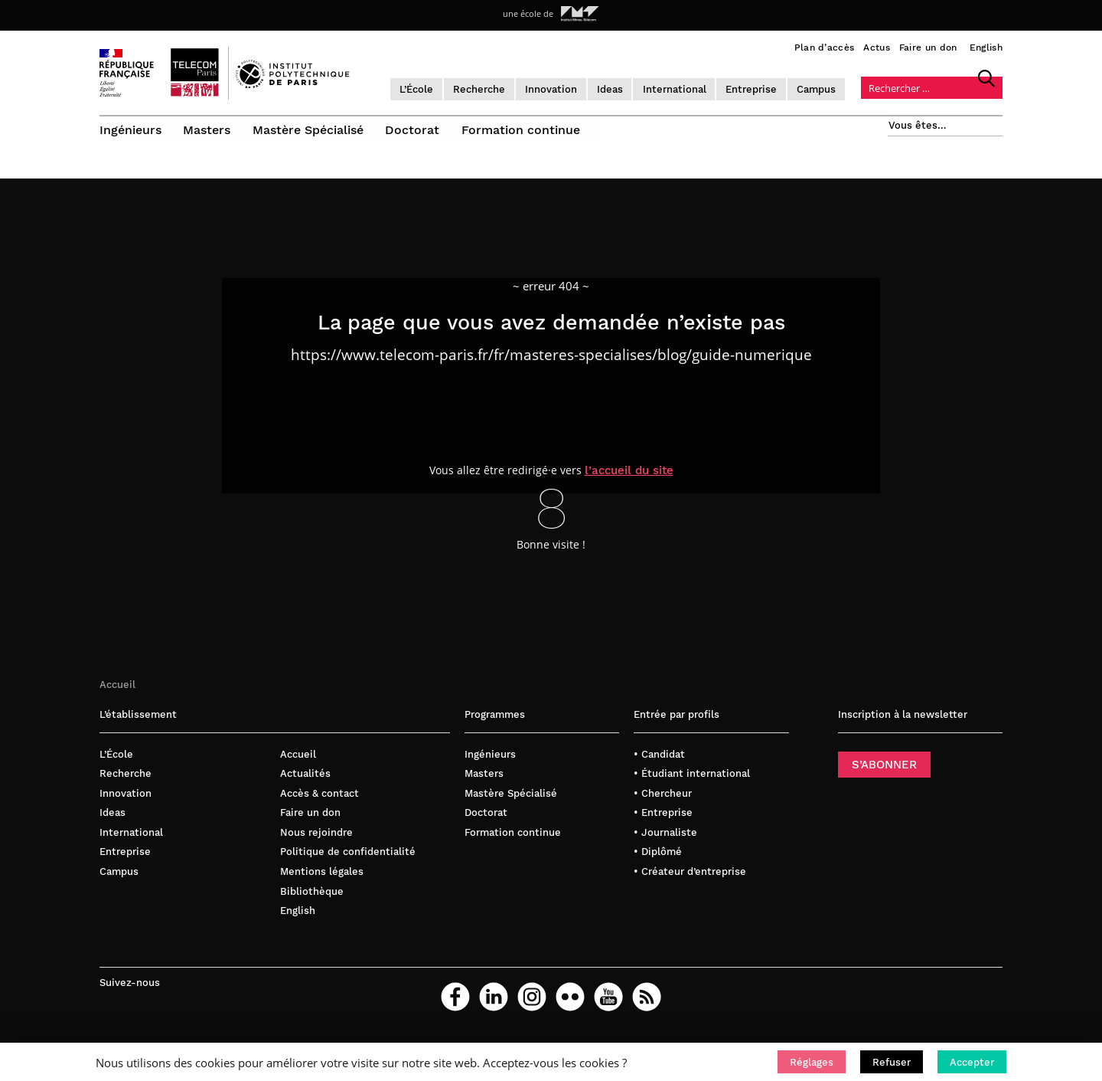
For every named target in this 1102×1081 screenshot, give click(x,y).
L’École (441, 87)
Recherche (504, 87)
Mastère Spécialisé (310, 128)
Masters (208, 128)
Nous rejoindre (316, 842)
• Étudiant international (692, 784)
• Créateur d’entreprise (690, 881)
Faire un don (928, 47)
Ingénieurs (130, 128)
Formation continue (525, 128)
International (700, 87)
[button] (812, 1061)
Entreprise (777, 87)
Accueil (117, 694)
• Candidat (659, 764)
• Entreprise (663, 823)
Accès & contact (319, 803)
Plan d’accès (824, 47)
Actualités (305, 784)
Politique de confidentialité (348, 862)
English (986, 47)
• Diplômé (658, 862)
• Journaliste (665, 842)
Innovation (576, 87)
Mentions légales (322, 881)
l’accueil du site (629, 480)
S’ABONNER (884, 774)
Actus (876, 47)
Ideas (635, 87)
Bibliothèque (312, 901)
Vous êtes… (917, 123)
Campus (842, 87)
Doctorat (416, 128)
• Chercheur (663, 803)
